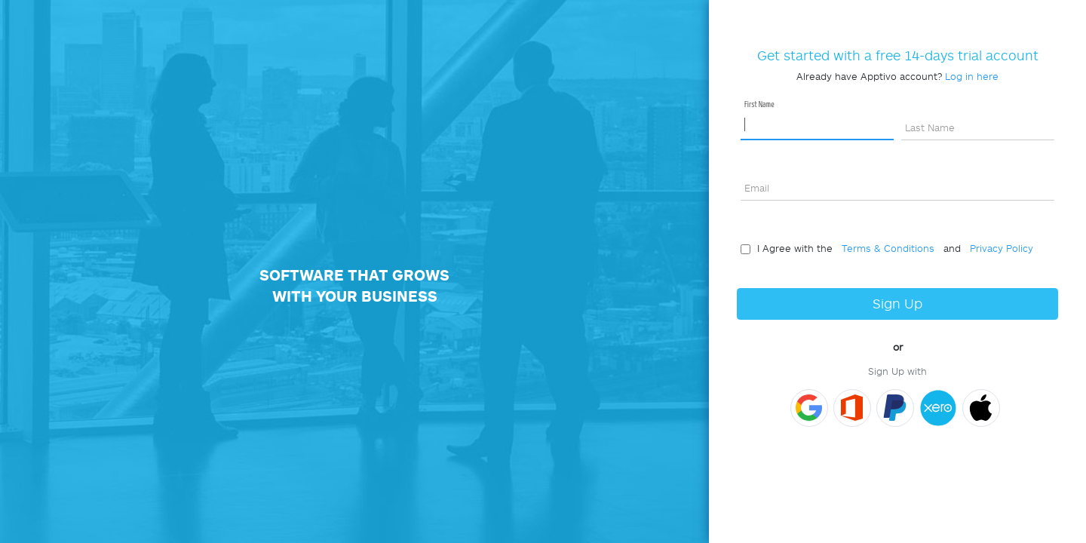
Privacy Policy (998, 248)
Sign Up (897, 303)
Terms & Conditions (885, 248)
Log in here (972, 76)
